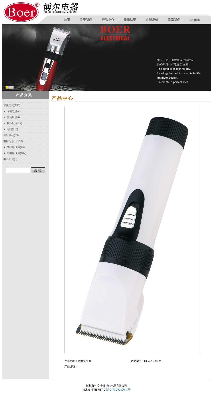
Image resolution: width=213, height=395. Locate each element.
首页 (67, 19)
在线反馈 (152, 19)
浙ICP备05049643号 (118, 389)
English (195, 19)
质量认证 (130, 19)
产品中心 (108, 19)
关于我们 (86, 19)
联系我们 (174, 19)
